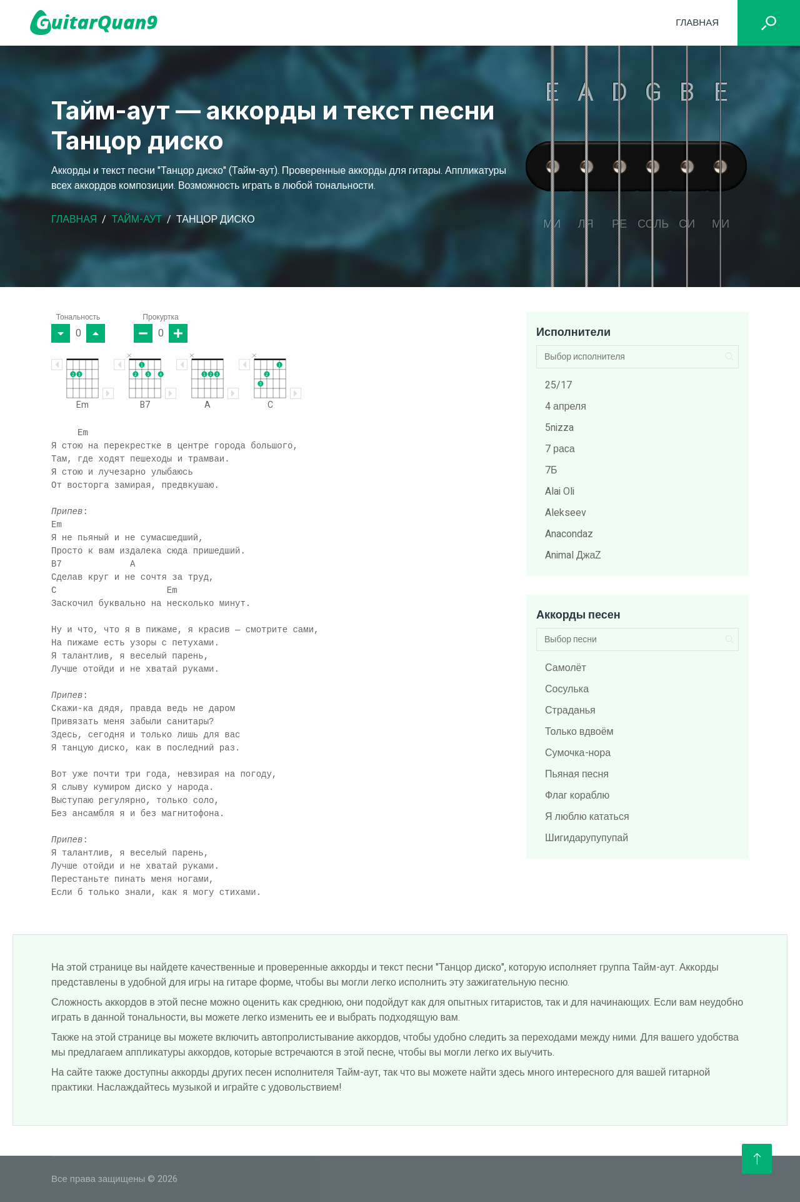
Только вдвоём (579, 731)
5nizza (559, 427)
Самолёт (565, 667)
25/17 (558, 385)
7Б (551, 470)
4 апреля (565, 406)
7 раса (560, 449)
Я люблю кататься (587, 816)
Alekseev (565, 512)
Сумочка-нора (578, 752)
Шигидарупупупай (586, 838)
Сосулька (567, 689)
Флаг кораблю (577, 795)
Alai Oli (559, 491)
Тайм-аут (136, 219)
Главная (697, 22)
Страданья (570, 710)
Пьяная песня (577, 774)
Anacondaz (569, 534)
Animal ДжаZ (573, 555)
